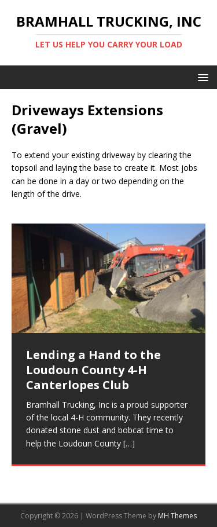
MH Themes (177, 516)
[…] (129, 443)
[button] (201, 76)
